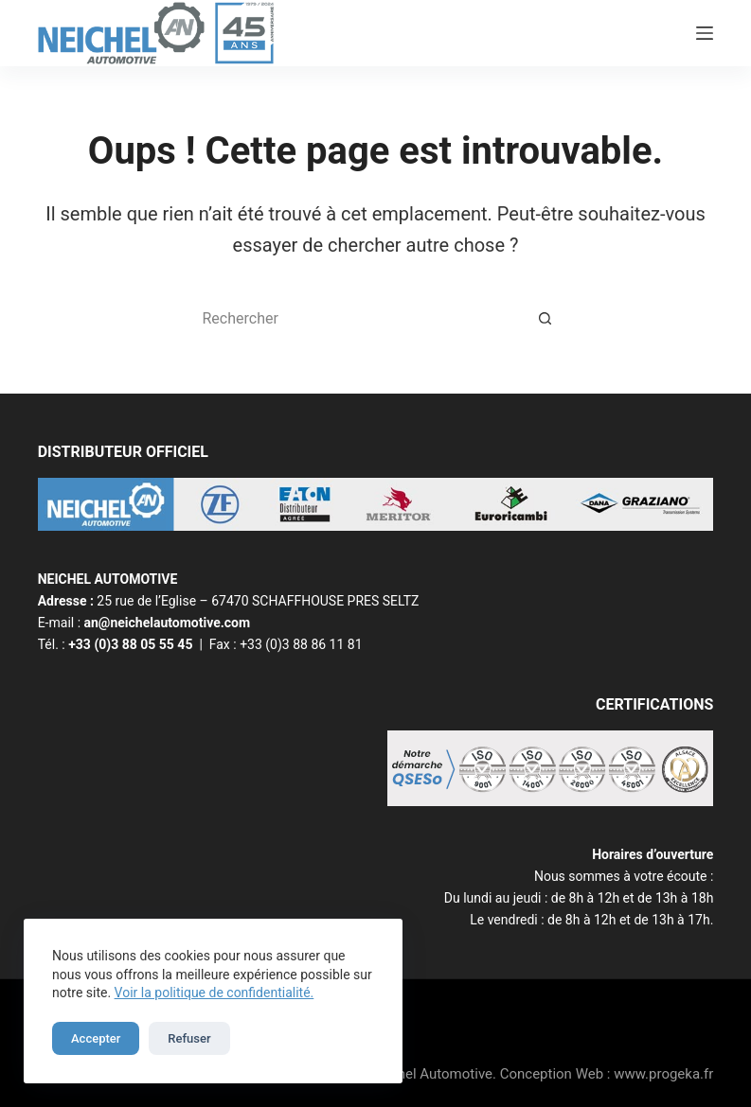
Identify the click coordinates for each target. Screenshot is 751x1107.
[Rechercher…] (357, 318)
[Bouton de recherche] (546, 318)
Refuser (189, 1038)
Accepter (95, 1038)
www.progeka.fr (663, 1073)
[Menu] (704, 33)
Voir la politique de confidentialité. (214, 992)
